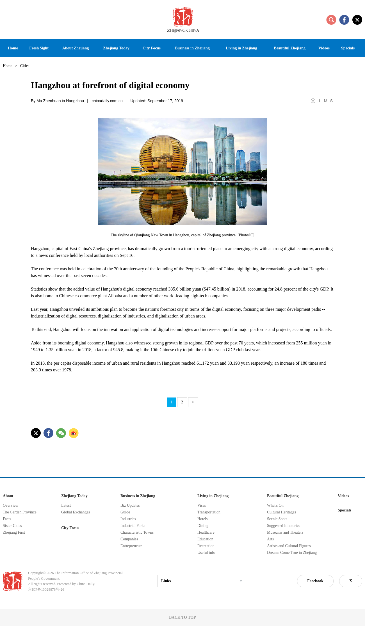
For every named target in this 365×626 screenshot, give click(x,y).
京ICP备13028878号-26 (46, 589)
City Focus (70, 528)
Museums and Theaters (285, 532)
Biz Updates (130, 505)
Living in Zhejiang (213, 496)
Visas (201, 505)
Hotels (202, 519)
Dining (202, 526)
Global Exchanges (75, 512)
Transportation (208, 512)
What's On (275, 505)
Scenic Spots (277, 519)
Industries (128, 519)
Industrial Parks (132, 526)
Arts (270, 539)
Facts (7, 519)
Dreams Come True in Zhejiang (292, 552)
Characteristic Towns (137, 532)
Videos (343, 496)
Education (205, 539)
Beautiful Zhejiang (282, 496)
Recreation (206, 546)
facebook (344, 20)
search (331, 20)
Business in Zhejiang (137, 496)
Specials (344, 510)
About (8, 496)
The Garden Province (19, 512)
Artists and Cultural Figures (289, 546)
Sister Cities (12, 526)
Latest (66, 505)
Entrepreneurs (131, 546)
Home (7, 66)
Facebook (315, 581)
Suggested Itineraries (283, 526)
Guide (125, 512)
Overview (10, 505)
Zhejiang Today (74, 496)
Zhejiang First (14, 532)
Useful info (206, 552)
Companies (129, 539)
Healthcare (206, 532)
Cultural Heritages (281, 512)
